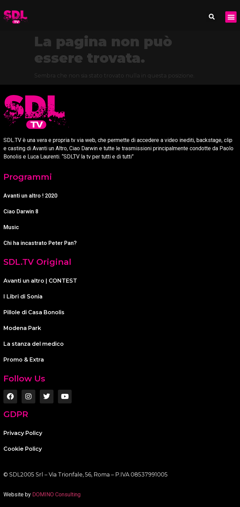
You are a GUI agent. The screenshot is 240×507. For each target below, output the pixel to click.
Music (11, 227)
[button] (211, 16)
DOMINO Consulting (56, 494)
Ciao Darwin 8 (20, 211)
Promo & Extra (23, 359)
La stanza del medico (33, 344)
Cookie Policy (22, 449)
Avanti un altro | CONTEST (40, 281)
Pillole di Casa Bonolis (33, 312)
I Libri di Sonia (23, 296)
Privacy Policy (22, 433)
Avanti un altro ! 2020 (30, 195)
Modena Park (22, 328)
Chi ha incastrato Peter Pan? (40, 243)
